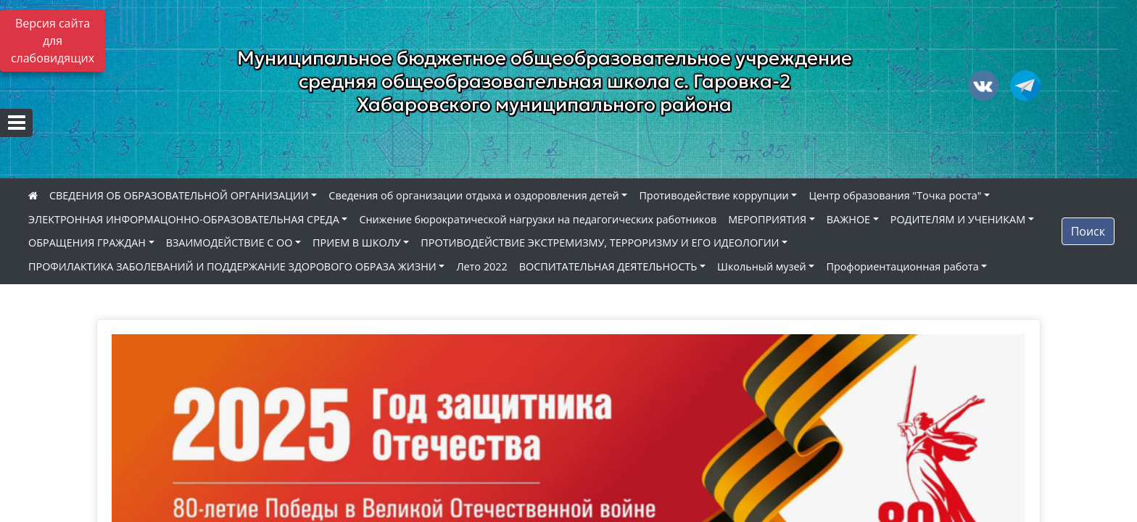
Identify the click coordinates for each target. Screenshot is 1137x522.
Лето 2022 (481, 266)
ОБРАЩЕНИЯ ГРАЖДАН (87, 242)
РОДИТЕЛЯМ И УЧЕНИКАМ (957, 219)
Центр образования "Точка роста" (895, 195)
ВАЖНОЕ (848, 219)
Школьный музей (761, 266)
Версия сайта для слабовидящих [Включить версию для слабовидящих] (52, 40)
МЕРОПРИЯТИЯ (767, 219)
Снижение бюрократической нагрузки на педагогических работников (537, 219)
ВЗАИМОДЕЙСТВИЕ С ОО (229, 242)
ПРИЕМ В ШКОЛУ (357, 242)
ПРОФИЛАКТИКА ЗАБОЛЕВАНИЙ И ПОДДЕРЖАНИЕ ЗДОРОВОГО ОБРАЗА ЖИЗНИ (232, 266)
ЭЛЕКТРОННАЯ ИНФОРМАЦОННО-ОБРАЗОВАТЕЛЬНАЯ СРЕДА (183, 219)
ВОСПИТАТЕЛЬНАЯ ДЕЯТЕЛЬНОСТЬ (608, 266)
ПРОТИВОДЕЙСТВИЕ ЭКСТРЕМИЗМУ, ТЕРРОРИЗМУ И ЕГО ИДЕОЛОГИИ (600, 242)
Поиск (1088, 231)
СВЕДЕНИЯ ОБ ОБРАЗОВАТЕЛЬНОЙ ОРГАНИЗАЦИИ (179, 195)
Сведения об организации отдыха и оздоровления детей (473, 195)
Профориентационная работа (902, 266)
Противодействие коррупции (713, 195)
